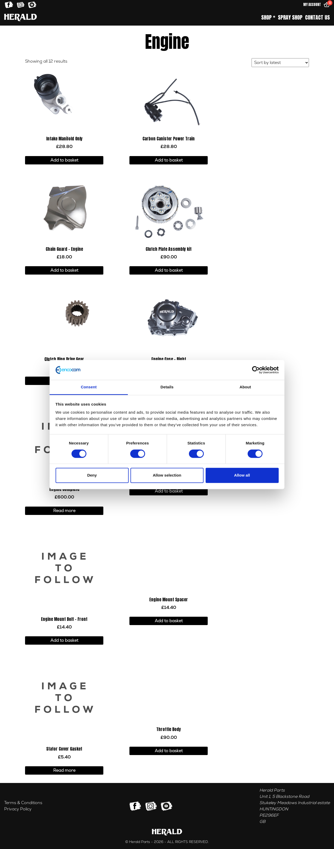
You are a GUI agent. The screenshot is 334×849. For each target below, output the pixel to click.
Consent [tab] (89, 387)
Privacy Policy (18, 809)
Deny (92, 475)
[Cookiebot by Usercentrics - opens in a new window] (256, 370)
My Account (312, 4)
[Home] (20, 17)
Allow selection (167, 475)
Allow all (242, 475)
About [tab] (245, 387)
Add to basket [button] (64, 160)
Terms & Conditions (23, 802)
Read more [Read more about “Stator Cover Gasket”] (64, 770)
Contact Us (317, 17)
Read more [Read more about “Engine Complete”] (64, 510)
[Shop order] (280, 62)
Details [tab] (167, 387)
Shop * (268, 17)
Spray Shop (290, 17)
